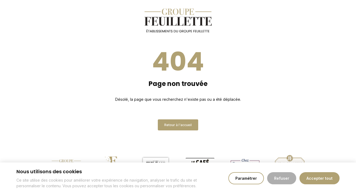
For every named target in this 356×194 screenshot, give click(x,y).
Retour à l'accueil (178, 125)
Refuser (281, 178)
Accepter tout (319, 178)
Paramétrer (246, 178)
